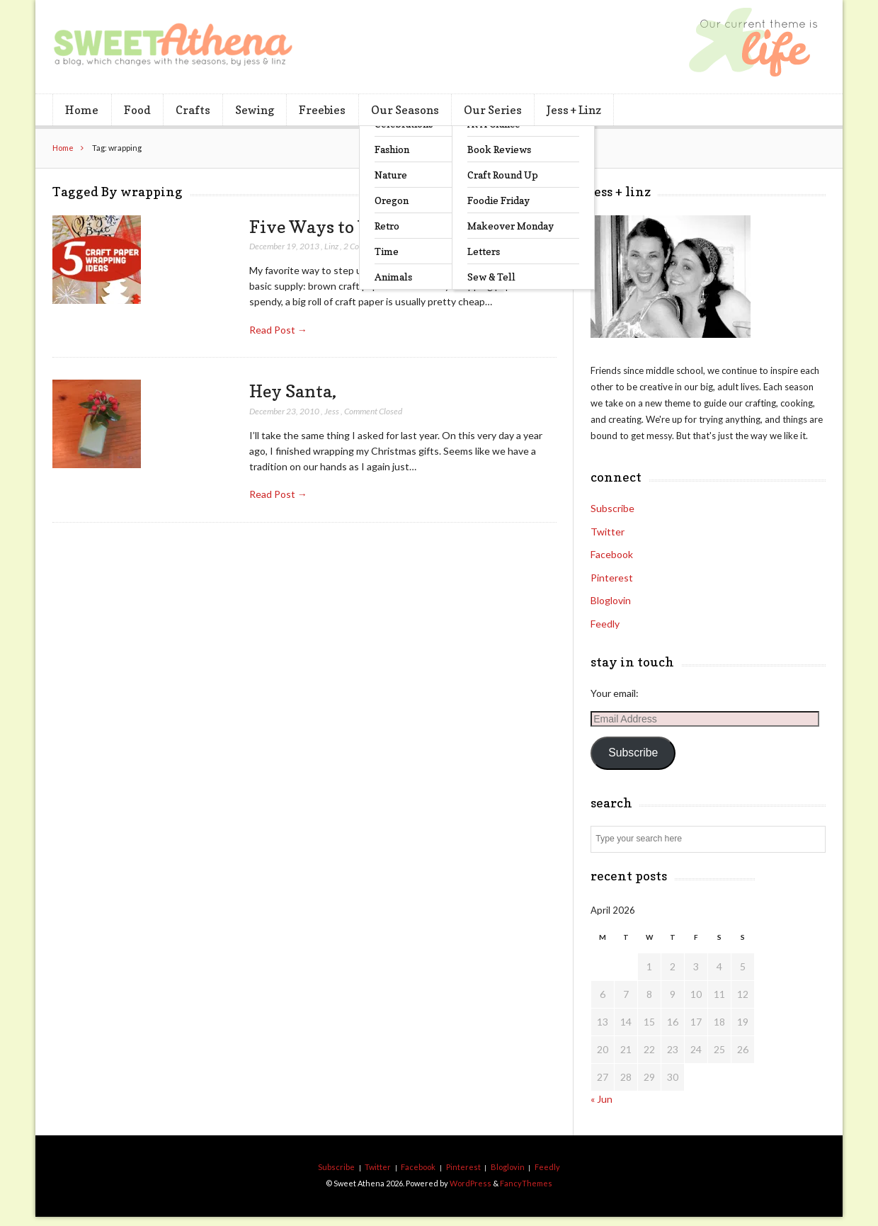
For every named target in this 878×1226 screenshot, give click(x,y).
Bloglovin (611, 600)
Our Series (493, 110)
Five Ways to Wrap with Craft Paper (395, 226)
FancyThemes (526, 1183)
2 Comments (365, 246)
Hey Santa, (292, 391)
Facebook (612, 554)
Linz (331, 246)
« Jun (601, 1099)
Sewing (254, 110)
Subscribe (612, 508)
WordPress (470, 1183)
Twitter (608, 532)
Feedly (605, 624)
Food (137, 110)
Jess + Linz (574, 110)
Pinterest (612, 578)
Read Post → (278, 330)
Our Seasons (405, 110)
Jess (331, 411)
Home (81, 110)
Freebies (322, 110)
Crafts (193, 110)
